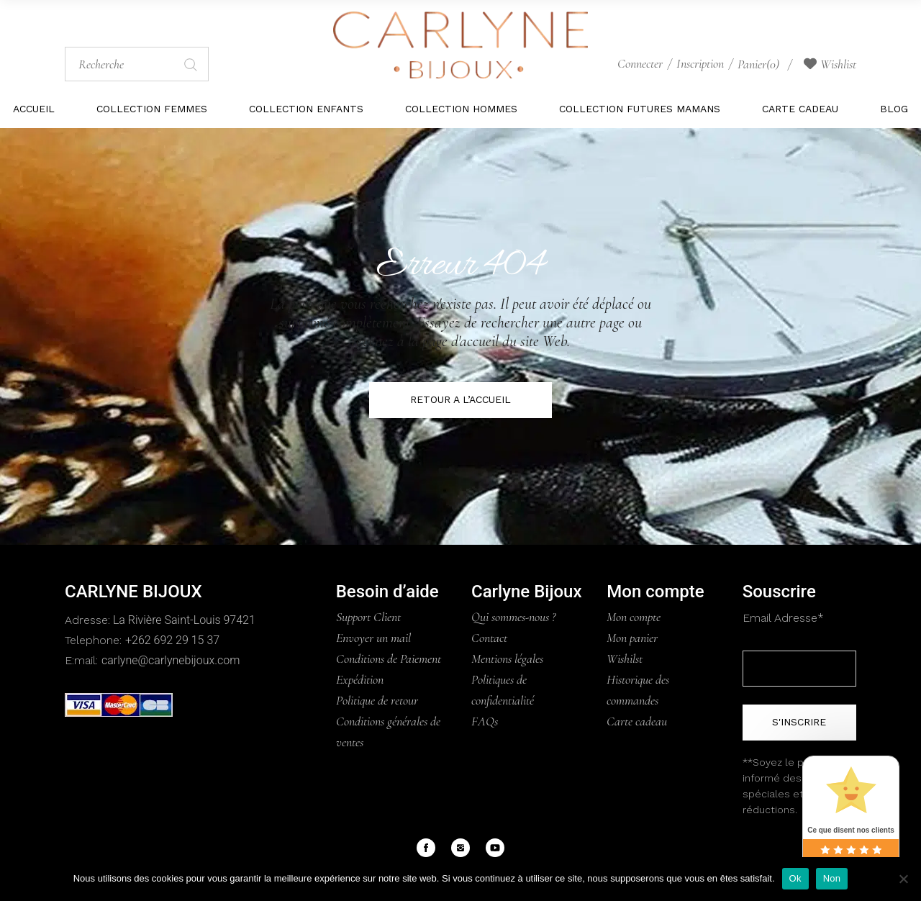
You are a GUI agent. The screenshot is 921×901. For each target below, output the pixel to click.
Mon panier (632, 638)
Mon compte (634, 617)
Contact (489, 638)
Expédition (360, 679)
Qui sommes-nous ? (513, 617)
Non (832, 878)
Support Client (368, 617)
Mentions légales (507, 658)
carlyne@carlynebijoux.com (170, 660)
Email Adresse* (783, 618)
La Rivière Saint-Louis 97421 (182, 620)
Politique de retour (377, 700)
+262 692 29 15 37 (172, 640)
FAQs (484, 721)
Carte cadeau (637, 721)
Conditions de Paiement (388, 658)
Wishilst (625, 658)
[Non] (903, 878)
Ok (795, 878)
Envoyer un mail (373, 638)
